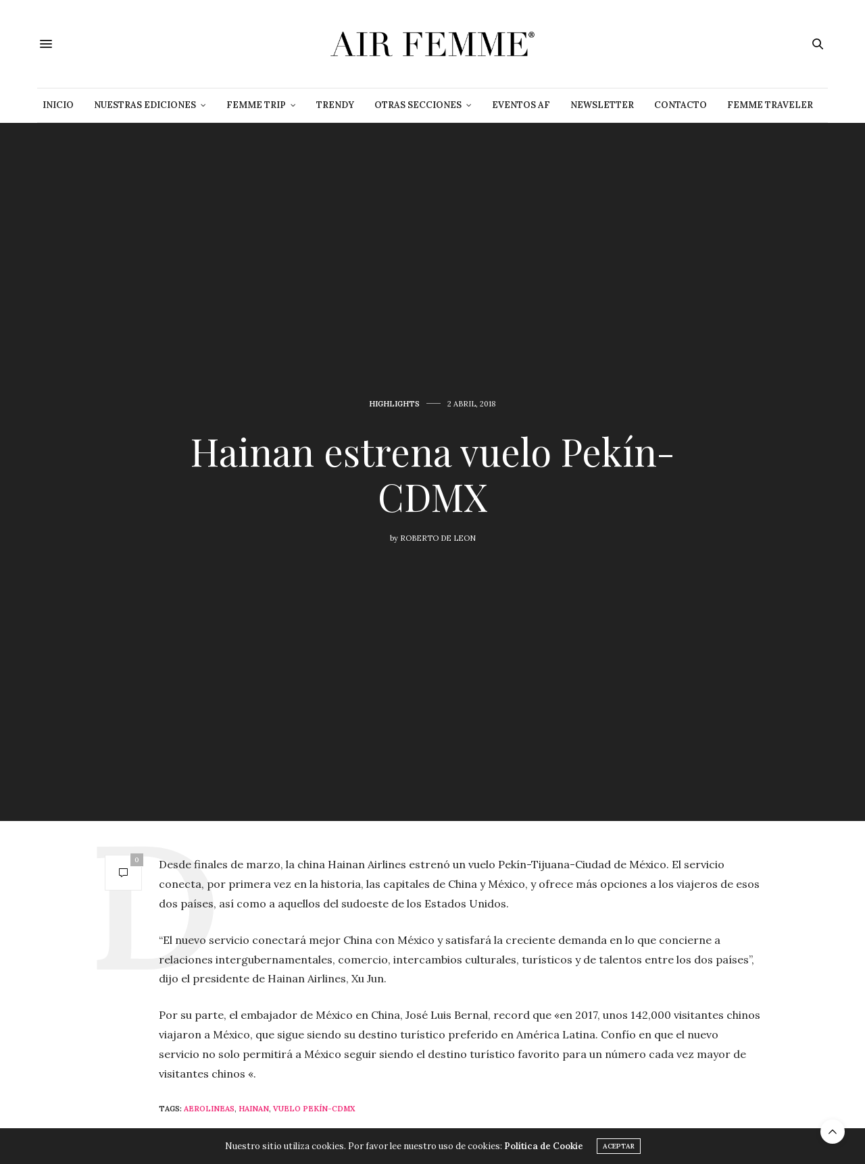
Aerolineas (209, 1108)
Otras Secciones (418, 105)
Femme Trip (256, 105)
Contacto (680, 105)
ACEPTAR (619, 1146)
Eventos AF (521, 105)
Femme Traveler (770, 105)
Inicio (58, 105)
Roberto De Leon (438, 538)
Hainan (254, 1108)
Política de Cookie (543, 1146)
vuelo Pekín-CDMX (314, 1108)
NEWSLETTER (602, 105)
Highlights (394, 404)
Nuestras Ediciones (145, 105)
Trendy (335, 105)
